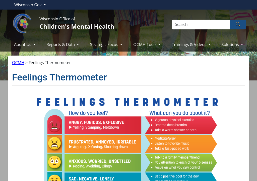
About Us (23, 44)
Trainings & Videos (189, 44)
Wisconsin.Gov (28, 5)
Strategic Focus (104, 44)
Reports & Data (61, 44)
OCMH (18, 62)
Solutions (231, 44)
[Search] (201, 24)
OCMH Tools (145, 44)
